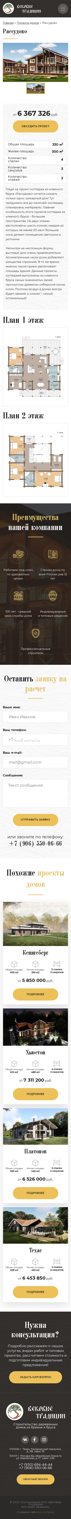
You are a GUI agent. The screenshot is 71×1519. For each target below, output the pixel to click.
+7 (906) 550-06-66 (35, 844)
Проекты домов (28, 23)
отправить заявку (35, 820)
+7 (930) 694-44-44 (35, 1464)
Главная (8, 23)
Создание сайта (35, 1512)
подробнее (35, 994)
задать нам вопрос (35, 1377)
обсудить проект (35, 126)
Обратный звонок (35, 1479)
